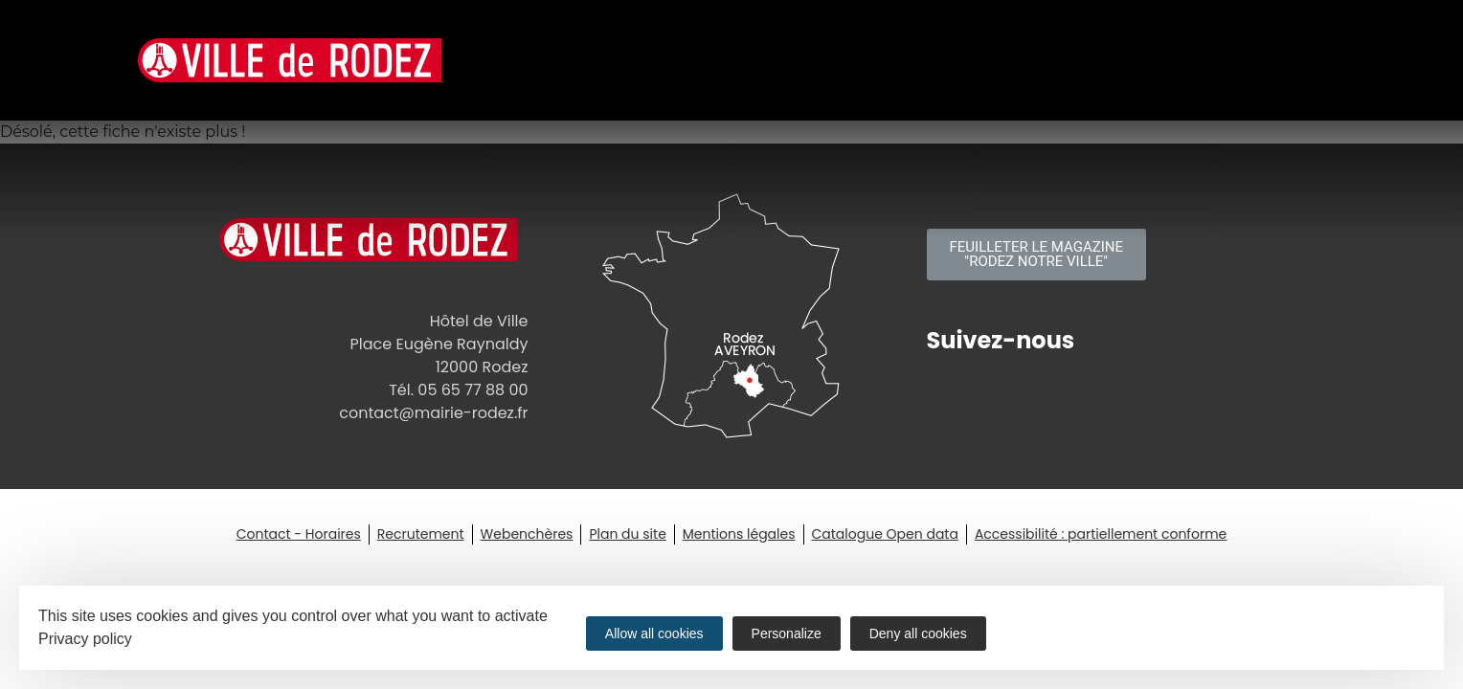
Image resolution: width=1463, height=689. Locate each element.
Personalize (787, 633)
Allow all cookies (654, 633)
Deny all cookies (918, 633)
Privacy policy (85, 639)
